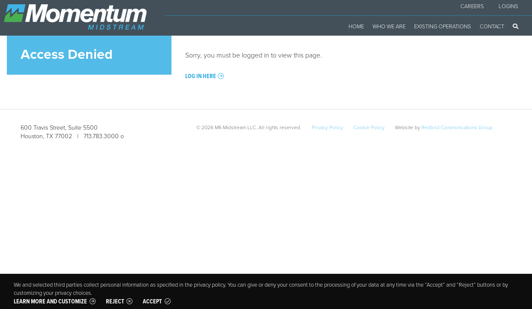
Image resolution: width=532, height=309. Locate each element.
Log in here (200, 76)
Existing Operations (442, 26)
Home (356, 26)
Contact (492, 26)
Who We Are (389, 26)
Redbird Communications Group (457, 127)
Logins (508, 6)
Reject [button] (115, 301)
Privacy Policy (327, 127)
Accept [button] (152, 301)
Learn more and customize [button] (50, 301)
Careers (472, 6)
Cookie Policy (369, 127)
